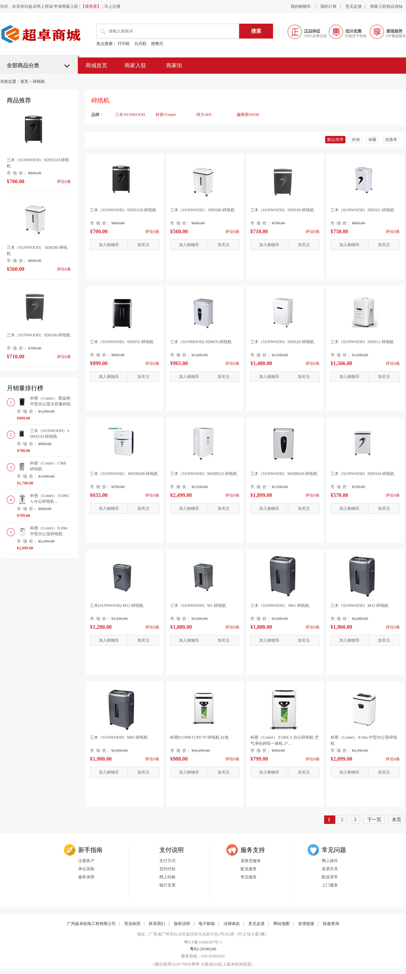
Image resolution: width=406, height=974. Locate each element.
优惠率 (391, 139)
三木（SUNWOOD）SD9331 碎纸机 (362, 210)
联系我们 (157, 923)
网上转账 (167, 877)
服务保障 (86, 877)
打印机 (124, 43)
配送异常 (330, 877)
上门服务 (330, 885)
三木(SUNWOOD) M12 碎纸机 (116, 605)
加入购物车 (109, 244)
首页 (24, 81)
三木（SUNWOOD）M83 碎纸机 (119, 737)
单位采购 (86, 868)
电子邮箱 (207, 923)
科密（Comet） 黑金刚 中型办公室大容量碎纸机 (50, 404)
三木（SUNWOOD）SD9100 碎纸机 (38, 335)
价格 (356, 139)
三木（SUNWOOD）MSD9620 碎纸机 (283, 473)
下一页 (374, 819)
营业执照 (132, 923)
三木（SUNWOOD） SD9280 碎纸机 (202, 210)
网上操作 (330, 860)
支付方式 (167, 860)
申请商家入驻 (66, 6)
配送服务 (249, 868)
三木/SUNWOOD (130, 114)
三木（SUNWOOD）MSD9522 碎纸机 (203, 473)
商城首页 (96, 65)
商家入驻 (135, 65)
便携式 (157, 43)
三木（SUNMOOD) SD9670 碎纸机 (201, 341)
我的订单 (328, 6)
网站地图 (281, 923)
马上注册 (112, 6)
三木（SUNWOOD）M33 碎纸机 (359, 605)
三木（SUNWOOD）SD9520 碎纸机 (282, 341)
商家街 (174, 65)
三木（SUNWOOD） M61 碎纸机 (279, 605)
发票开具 (330, 868)
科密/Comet (166, 114)
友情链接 (306, 923)
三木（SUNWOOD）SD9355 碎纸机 (122, 341)
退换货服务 (251, 860)
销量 (372, 139)
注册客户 (86, 860)
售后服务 (249, 877)
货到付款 (167, 868)
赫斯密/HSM (248, 114)
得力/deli (203, 114)
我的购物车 (301, 6)
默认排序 (335, 139)
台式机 (140, 43)
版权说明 (182, 923)
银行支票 (167, 885)
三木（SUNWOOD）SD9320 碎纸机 (362, 473)
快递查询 (331, 923)
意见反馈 (353, 6)
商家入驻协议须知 (386, 6)
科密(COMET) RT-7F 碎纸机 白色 (199, 737)
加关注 (143, 244)
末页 (396, 819)
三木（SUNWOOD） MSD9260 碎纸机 (124, 473)
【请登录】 (91, 6)
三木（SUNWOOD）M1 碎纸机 (198, 605)
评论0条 (152, 231)
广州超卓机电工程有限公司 (91, 923)
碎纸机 (39, 81)
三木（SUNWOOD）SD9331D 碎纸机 (123, 210)
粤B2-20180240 (203, 949)
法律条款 (232, 923)
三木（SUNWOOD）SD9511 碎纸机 (362, 341)
